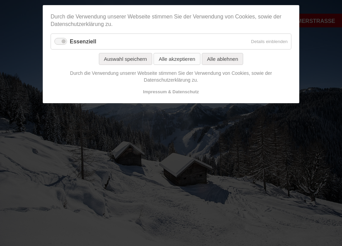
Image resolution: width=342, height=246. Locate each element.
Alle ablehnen (222, 59)
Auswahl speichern (125, 59)
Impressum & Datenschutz (171, 91)
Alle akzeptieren (177, 59)
